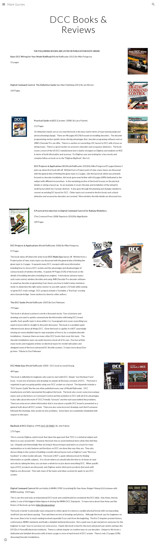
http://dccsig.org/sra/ (45, 505)
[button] (3, 4)
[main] (78, 24)
